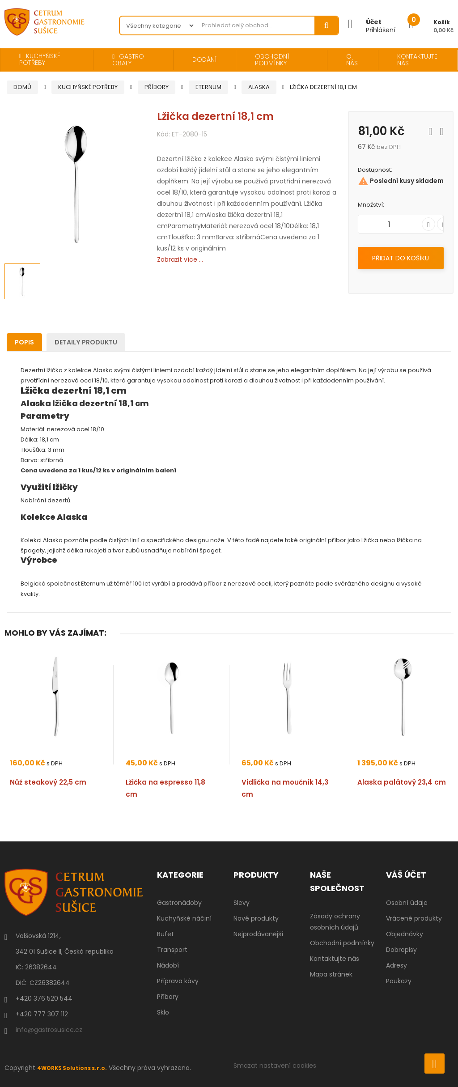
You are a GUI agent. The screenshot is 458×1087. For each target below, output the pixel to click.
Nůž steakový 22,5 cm (48, 782)
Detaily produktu (105, 342)
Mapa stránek (331, 974)
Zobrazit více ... (180, 259)
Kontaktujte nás (334, 958)
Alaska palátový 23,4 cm (401, 782)
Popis (30, 342)
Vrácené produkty (414, 918)
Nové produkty (256, 918)
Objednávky (404, 934)
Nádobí (168, 965)
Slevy (241, 902)
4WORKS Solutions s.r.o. (77, 1067)
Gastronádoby (179, 902)
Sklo (163, 1012)
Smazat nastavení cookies (274, 1065)
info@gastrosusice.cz (49, 1029)
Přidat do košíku (400, 258)
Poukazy (398, 981)
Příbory (167, 996)
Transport (172, 949)
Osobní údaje (407, 902)
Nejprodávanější (258, 934)
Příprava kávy (178, 981)
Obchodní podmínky (342, 942)
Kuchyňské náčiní (184, 918)
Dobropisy (401, 949)
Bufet (165, 934)
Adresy (396, 965)
